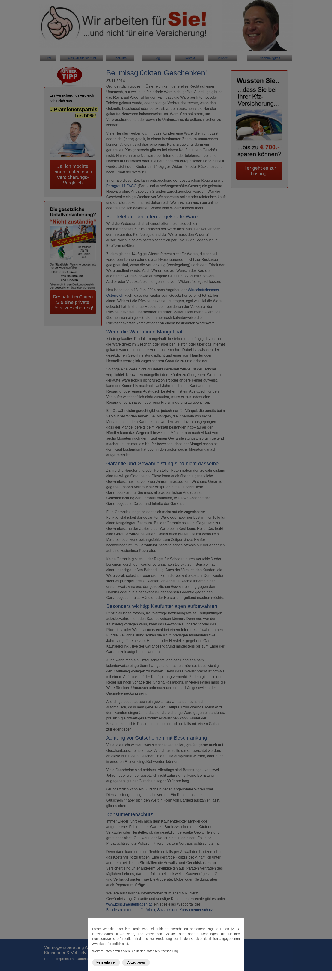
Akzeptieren (136, 962)
